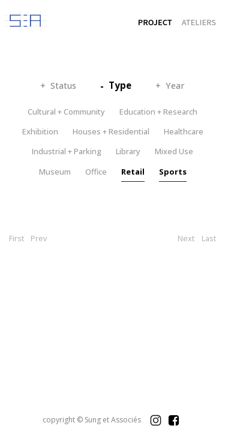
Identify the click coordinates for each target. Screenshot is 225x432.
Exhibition (40, 131)
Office (96, 171)
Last (209, 238)
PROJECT (155, 22)
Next (186, 238)
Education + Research (158, 111)
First (16, 238)
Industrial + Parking (66, 151)
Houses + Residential (111, 131)
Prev (39, 238)
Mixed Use (174, 151)
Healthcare (183, 131)
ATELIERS (199, 22)
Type (120, 85)
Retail (133, 171)
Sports (173, 171)
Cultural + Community (66, 111)
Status (63, 85)
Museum (55, 171)
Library (128, 151)
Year (175, 85)
